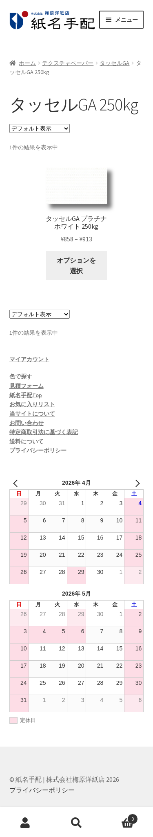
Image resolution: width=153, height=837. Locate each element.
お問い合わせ (26, 423)
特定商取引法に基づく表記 (43, 432)
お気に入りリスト (32, 404)
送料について (26, 441)
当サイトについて (32, 413)
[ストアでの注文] (39, 128)
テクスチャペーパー (67, 63)
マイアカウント (29, 359)
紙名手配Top (25, 395)
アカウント (25, 823)
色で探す (20, 376)
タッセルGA (114, 63)
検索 (76, 823)
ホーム (27, 63)
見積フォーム (26, 385)
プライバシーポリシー (38, 450)
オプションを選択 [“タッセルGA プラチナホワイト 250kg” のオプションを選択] (76, 265)
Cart (120, 817)
